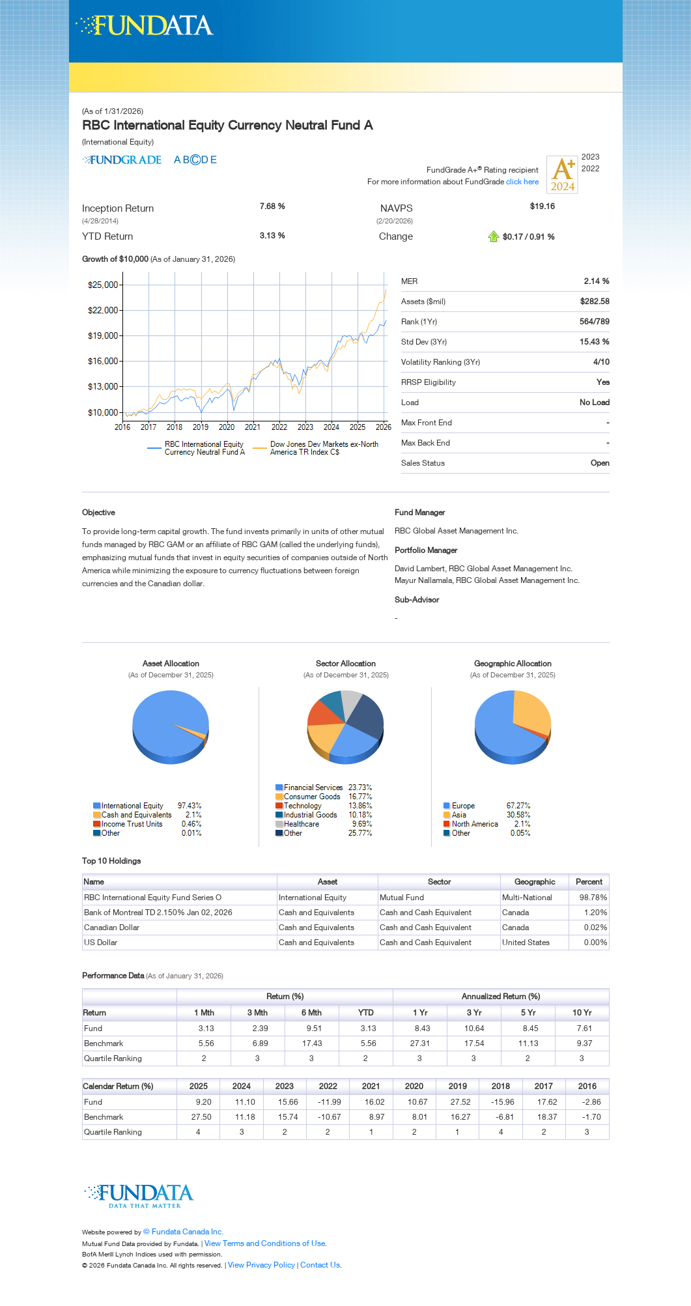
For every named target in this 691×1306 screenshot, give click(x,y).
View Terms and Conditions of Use (264, 1243)
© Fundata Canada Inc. (183, 1231)
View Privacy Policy (261, 1265)
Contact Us (320, 1265)
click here (522, 181)
